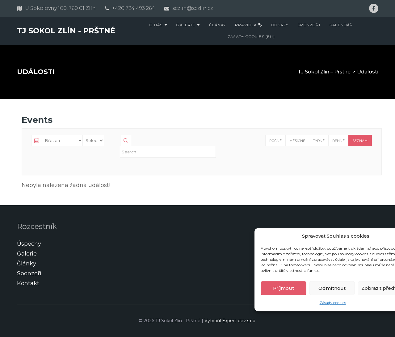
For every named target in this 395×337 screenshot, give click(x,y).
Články (217, 25)
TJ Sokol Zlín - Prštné (66, 30)
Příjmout (283, 288)
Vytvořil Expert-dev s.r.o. (230, 320)
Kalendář (341, 25)
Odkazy (279, 25)
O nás (155, 25)
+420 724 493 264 (133, 8)
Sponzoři (309, 25)
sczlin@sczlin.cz (192, 8)
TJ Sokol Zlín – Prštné (324, 72)
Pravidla (248, 25)
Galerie (185, 25)
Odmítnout (332, 288)
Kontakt (28, 283)
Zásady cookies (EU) (251, 36)
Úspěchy (29, 243)
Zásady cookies (333, 302)
